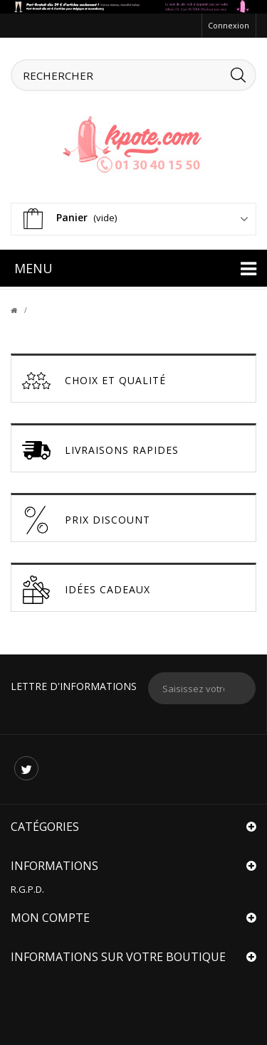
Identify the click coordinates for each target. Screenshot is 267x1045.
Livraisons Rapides (100, 450)
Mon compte (50, 917)
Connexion (228, 25)
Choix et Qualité (94, 380)
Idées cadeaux (86, 589)
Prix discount (86, 520)
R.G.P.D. (27, 889)
